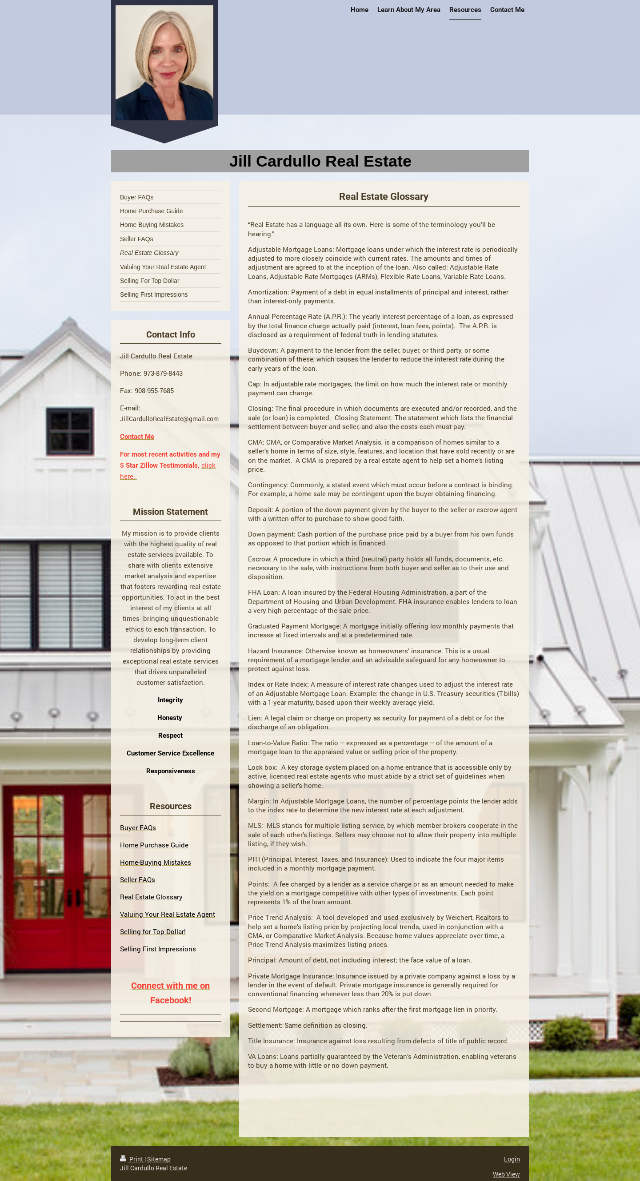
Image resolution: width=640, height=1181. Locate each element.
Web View (506, 1174)
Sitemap (159, 1159)
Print (132, 1159)
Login (512, 1159)
